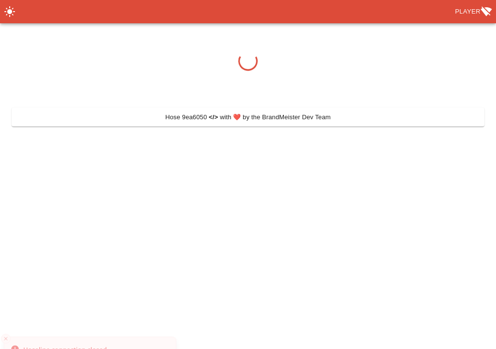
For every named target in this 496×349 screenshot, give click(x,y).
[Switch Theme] (9, 11)
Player (473, 11)
